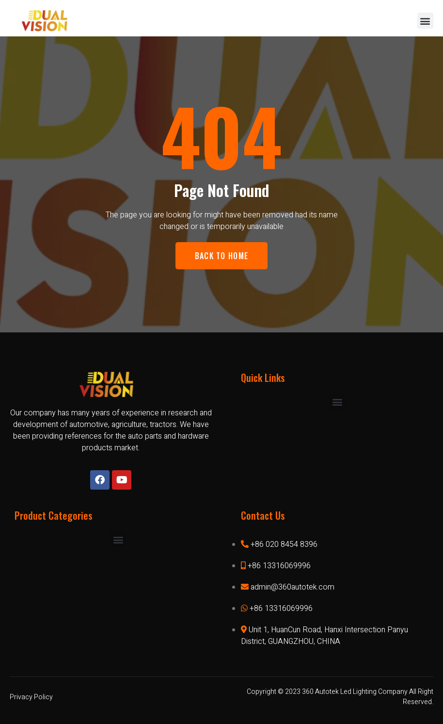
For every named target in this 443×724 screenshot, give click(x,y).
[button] (425, 21)
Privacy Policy (31, 697)
